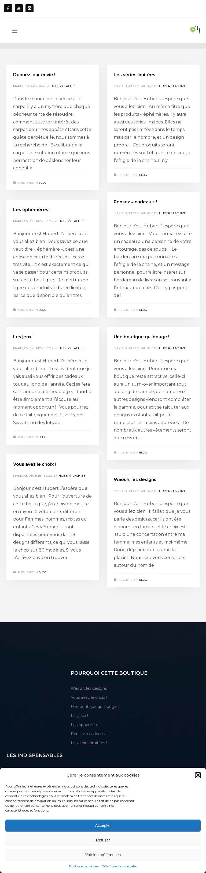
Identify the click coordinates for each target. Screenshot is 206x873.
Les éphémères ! (31, 209)
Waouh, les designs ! (136, 479)
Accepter (103, 825)
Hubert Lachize (63, 86)
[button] (198, 775)
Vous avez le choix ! (34, 464)
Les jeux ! (23, 336)
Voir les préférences (103, 854)
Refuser (103, 840)
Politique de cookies (84, 866)
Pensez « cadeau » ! (135, 201)
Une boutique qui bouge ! (141, 336)
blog (42, 182)
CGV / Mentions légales (119, 866)
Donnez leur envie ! (34, 74)
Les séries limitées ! (135, 74)
